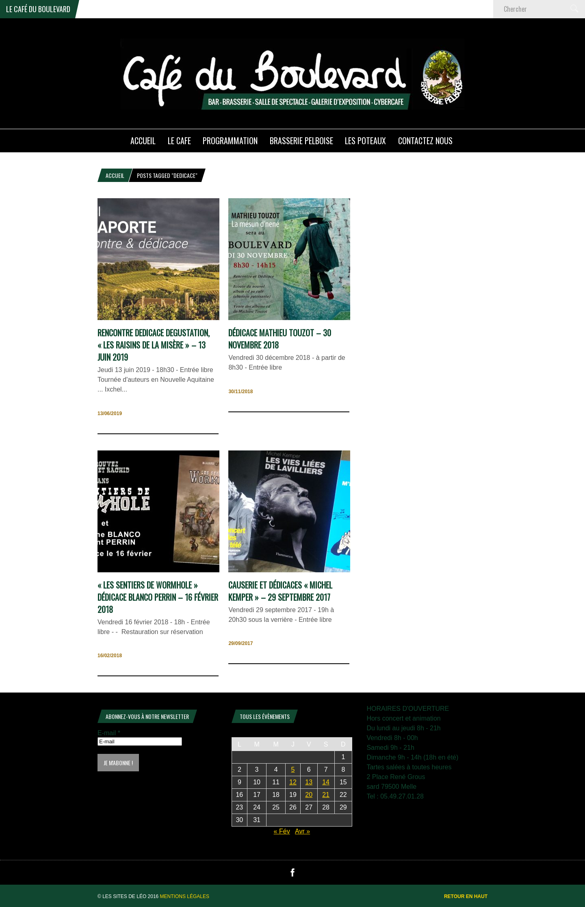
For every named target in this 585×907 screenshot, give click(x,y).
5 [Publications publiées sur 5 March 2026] (293, 769)
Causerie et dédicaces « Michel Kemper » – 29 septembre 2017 (280, 591)
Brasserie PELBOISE (301, 140)
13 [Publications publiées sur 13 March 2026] (308, 782)
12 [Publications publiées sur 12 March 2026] (293, 782)
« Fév (282, 831)
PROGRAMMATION (230, 140)
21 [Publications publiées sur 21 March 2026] (325, 794)
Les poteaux (365, 140)
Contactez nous (425, 140)
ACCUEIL (143, 140)
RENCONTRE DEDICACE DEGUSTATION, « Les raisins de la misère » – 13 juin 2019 (154, 345)
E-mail (109, 732)
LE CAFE (179, 140)
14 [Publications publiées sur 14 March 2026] (325, 782)
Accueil (115, 175)
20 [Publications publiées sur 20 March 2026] (308, 794)
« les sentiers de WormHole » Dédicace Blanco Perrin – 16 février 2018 (158, 597)
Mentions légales (184, 896)
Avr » (302, 831)
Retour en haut (466, 896)
